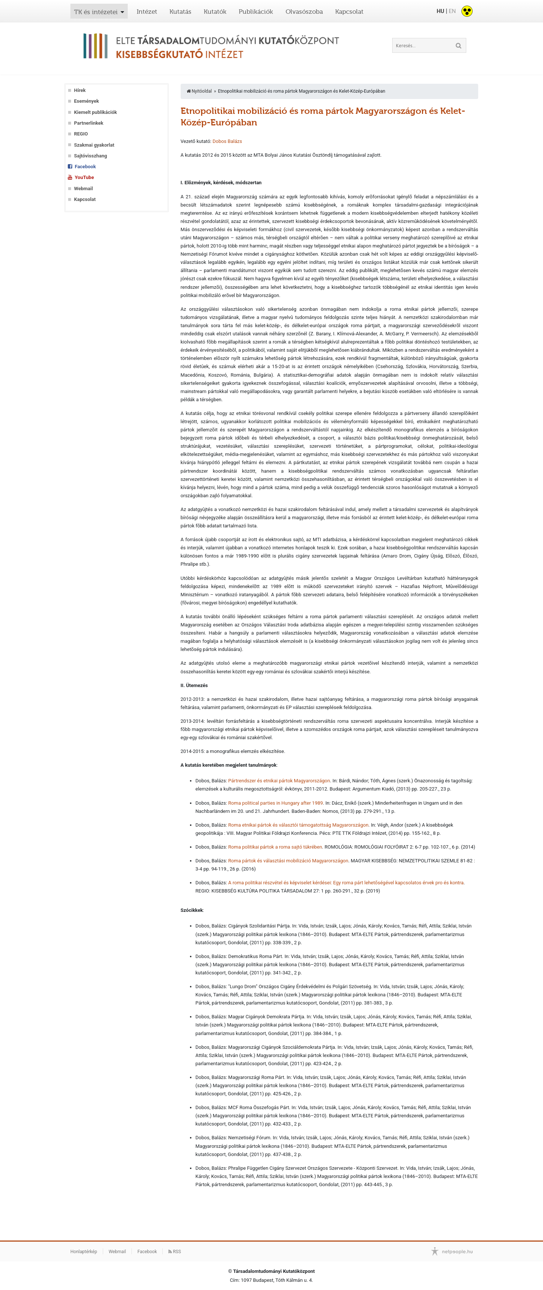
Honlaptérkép (83, 1251)
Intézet (147, 11)
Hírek (80, 90)
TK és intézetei (96, 12)
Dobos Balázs (227, 141)
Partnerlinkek (89, 123)
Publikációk (256, 11)
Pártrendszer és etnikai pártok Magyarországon (279, 780)
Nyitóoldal (199, 91)
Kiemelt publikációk (95, 112)
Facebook (85, 166)
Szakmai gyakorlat (94, 145)
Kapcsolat (349, 11)
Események (86, 101)
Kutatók (215, 11)
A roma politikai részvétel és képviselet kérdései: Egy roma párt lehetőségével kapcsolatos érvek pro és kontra (346, 882)
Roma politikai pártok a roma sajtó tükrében (275, 847)
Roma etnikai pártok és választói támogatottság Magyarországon (298, 825)
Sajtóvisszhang (90, 155)
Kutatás (180, 11)
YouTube (84, 177)
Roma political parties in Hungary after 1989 (275, 803)
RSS (174, 1251)
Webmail (83, 188)
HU (440, 11)
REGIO (81, 133)
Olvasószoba (304, 11)
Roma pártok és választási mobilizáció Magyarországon (288, 860)
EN (452, 11)
